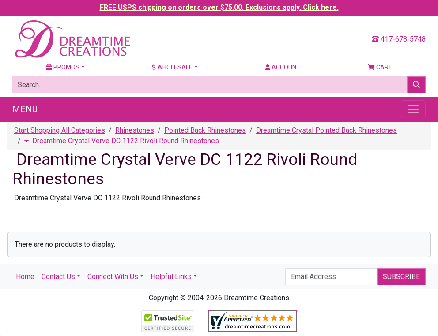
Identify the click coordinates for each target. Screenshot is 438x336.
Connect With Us (112, 276)
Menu (25, 109)
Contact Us (58, 276)
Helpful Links (171, 276)
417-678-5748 (399, 39)
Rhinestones (134, 130)
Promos (62, 67)
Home (25, 276)
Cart (380, 67)
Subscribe (401, 276)
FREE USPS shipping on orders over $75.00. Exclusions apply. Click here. (219, 7)
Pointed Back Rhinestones (205, 130)
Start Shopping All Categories (59, 130)
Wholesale (172, 67)
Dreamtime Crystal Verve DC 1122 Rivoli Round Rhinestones (121, 141)
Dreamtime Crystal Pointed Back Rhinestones (326, 130)
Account (282, 67)
